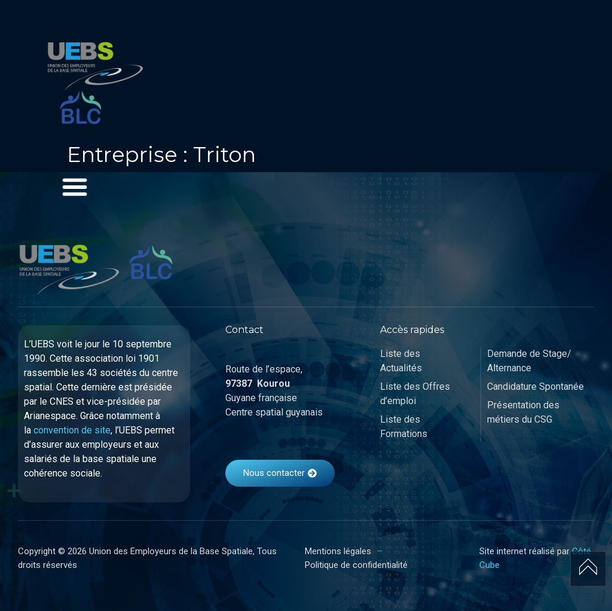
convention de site (72, 430)
